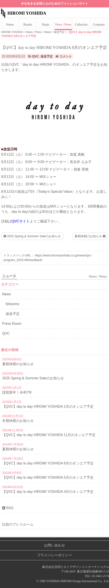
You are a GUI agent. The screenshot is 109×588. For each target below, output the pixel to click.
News (6, 294)
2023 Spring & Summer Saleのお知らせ (32, 236)
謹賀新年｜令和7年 (17, 392)
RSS (7, 508)
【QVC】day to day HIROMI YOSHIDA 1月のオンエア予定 (48, 406)
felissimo (12, 304)
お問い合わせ (54, 545)
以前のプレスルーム (18, 524)
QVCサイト (21, 221)
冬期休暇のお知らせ (18, 421)
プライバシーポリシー (54, 555)
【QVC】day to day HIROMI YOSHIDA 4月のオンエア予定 (48, 491)
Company (99, 24)
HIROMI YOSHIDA (26, 13)
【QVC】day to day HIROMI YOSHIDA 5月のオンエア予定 (48, 477)
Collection (81, 24)
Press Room (11, 323)
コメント (66, 56)
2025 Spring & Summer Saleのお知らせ (33, 378)
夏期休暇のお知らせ (90, 236)
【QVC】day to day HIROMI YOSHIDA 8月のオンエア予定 (48, 463)
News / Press (63, 24)
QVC (35, 56)
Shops (45, 24)
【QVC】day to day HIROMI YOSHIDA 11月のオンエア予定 (48, 435)
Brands (27, 24)
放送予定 (47, 56)
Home (10, 24)
